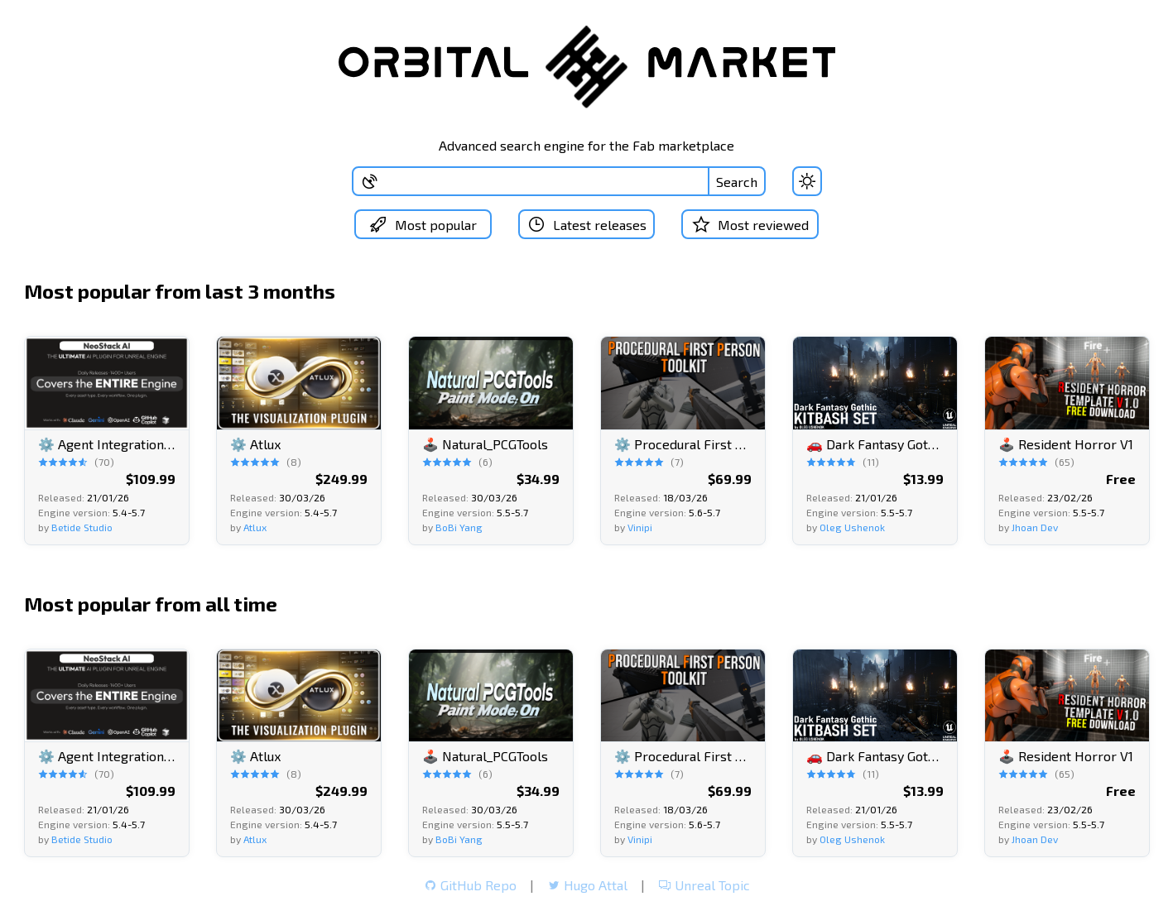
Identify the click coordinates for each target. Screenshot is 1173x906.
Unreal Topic (704, 885)
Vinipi (639, 526)
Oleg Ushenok (852, 526)
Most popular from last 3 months (179, 291)
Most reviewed (752, 224)
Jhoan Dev (1035, 526)
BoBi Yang (459, 526)
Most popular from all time (150, 603)
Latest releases (586, 224)
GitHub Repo (470, 885)
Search (736, 181)
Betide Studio (82, 526)
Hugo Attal (587, 885)
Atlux (255, 526)
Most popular (421, 224)
